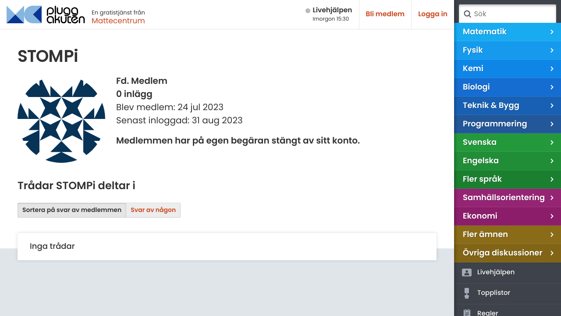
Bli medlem (385, 14)
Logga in (432, 14)
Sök (467, 14)
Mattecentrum (118, 21)
